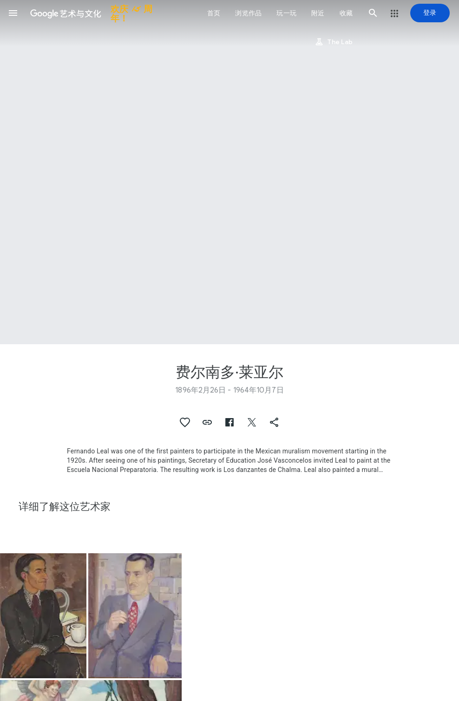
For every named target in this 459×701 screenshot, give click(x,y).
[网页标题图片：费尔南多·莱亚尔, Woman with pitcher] (229, 172)
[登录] (430, 13)
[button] (13, 13)
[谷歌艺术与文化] (96, 13)
